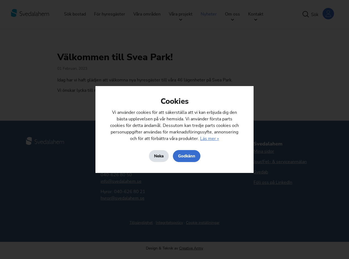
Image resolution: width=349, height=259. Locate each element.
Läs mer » (209, 138)
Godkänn (186, 156)
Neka (159, 156)
